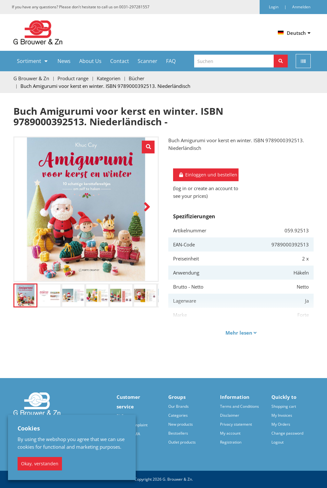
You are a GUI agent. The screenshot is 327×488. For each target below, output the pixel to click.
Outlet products (182, 442)
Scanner (147, 61)
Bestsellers (178, 433)
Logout (277, 442)
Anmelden (301, 7)
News (64, 61)
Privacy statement (236, 424)
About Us (90, 61)
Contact (119, 61)
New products (180, 424)
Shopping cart (283, 406)
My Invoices (281, 415)
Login (274, 7)
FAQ (171, 61)
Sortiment (29, 61)
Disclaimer (229, 415)
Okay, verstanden (39, 464)
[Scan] (303, 61)
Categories (178, 415)
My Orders (280, 424)
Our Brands (178, 406)
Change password (287, 433)
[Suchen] (281, 61)
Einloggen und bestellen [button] (207, 175)
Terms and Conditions (239, 406)
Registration (230, 442)
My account (230, 433)
